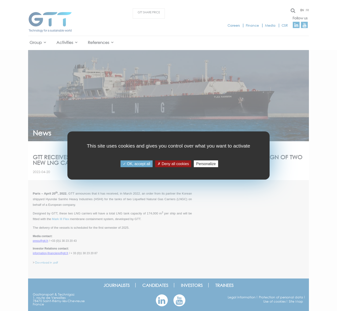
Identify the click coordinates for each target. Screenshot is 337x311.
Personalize (206, 164)
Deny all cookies (173, 164)
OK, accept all (136, 164)
